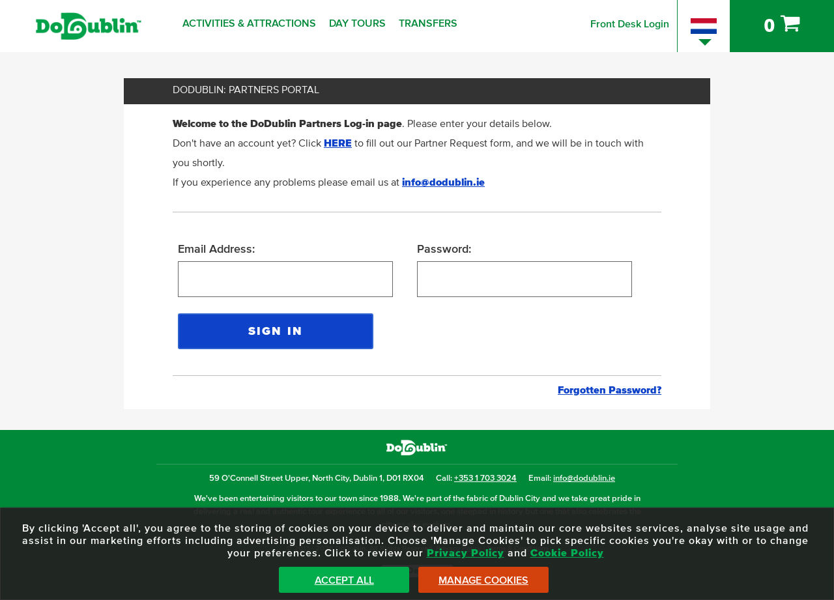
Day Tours (357, 23)
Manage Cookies (483, 580)
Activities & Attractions (249, 23)
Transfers (428, 23)
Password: (444, 249)
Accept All (344, 580)
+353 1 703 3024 (485, 478)
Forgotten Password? (609, 390)
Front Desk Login (629, 24)
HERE (338, 143)
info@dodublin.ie (443, 182)
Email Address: (216, 249)
